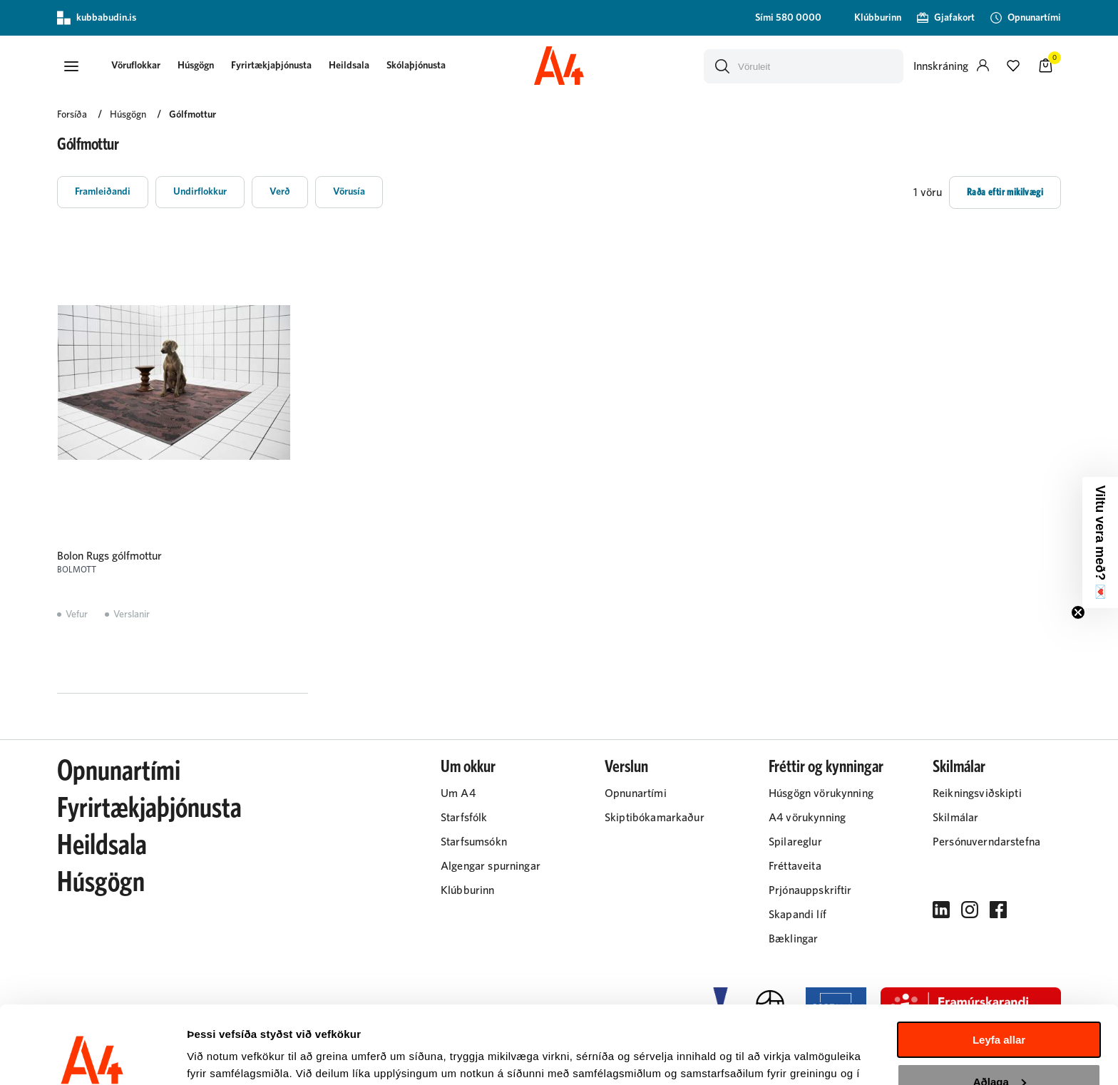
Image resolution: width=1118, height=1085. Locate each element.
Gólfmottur (192, 115)
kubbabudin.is (96, 18)
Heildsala (349, 66)
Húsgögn (196, 66)
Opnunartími (118, 771)
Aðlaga (999, 1008)
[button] (71, 66)
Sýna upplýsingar (232, 1057)
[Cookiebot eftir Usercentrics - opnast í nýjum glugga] (92, 1057)
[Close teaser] (1078, 612)
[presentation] (136, 66)
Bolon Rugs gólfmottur (109, 556)
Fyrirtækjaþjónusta (271, 66)
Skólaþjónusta (416, 66)
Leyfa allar (999, 967)
